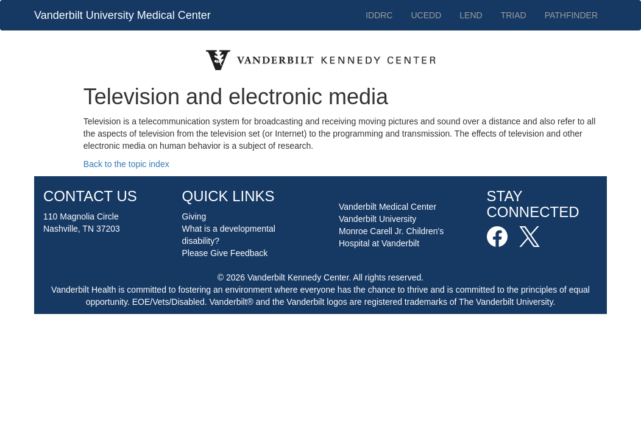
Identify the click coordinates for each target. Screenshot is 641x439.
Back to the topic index (126, 164)
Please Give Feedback (225, 253)
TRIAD (513, 15)
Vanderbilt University (377, 219)
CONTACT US (90, 196)
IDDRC (379, 15)
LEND (470, 15)
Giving (194, 216)
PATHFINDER (571, 15)
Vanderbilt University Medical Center (122, 15)
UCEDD (426, 15)
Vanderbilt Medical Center (387, 207)
